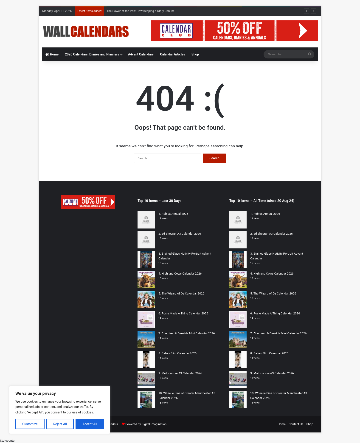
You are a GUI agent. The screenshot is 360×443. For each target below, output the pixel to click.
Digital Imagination (154, 424)
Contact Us (296, 424)
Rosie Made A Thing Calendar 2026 (185, 313)
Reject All (60, 424)
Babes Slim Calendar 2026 (179, 353)
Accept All (89, 424)
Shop (195, 54)
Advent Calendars (141, 54)
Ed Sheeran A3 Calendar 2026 (181, 233)
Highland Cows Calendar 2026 (182, 273)
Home (52, 54)
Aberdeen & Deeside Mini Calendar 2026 (188, 333)
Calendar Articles (172, 54)
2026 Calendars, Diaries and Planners (92, 54)
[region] (59, 410)
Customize (30, 424)
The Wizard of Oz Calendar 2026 (183, 293)
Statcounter (7, 440)
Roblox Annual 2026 (175, 213)
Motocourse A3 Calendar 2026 (182, 373)
